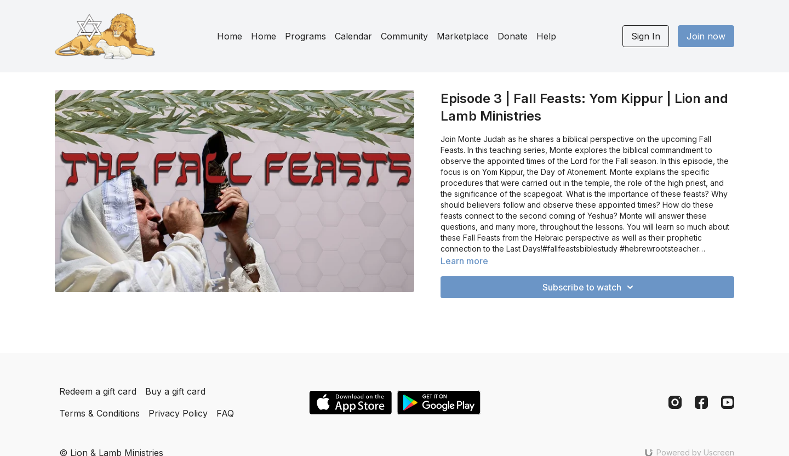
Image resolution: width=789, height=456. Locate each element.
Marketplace (463, 36)
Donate (513, 36)
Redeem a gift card (97, 391)
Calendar (353, 36)
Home (229, 36)
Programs (305, 36)
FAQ (225, 413)
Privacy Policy (178, 413)
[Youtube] (727, 402)
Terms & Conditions (99, 413)
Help (546, 36)
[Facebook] (701, 402)
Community (404, 36)
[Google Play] (439, 402)
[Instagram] (675, 402)
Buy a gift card (175, 391)
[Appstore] (350, 402)
